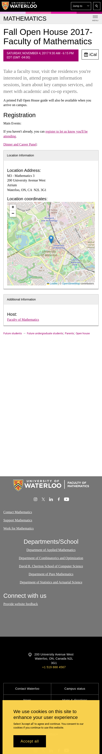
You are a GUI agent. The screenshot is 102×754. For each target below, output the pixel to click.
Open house (83, 333)
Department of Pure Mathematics (51, 574)
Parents (69, 333)
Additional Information (21, 299)
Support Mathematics (17, 520)
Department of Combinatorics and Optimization (51, 558)
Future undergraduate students (45, 333)
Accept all (30, 741)
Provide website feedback (20, 604)
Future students (12, 333)
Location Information (20, 155)
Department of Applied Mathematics (51, 550)
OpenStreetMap (71, 283)
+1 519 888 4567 (54, 667)
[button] (81, 6)
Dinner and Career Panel (20, 144)
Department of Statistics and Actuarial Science (51, 582)
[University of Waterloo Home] (19, 6)
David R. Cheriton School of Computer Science (51, 566)
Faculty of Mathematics (23, 319)
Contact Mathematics (17, 512)
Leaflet (52, 283)
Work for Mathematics (18, 528)
